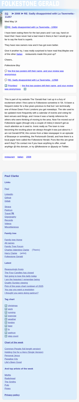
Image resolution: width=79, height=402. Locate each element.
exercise (12, 316)
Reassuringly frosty (14, 269)
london (11, 322)
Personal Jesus (12, 355)
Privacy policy (12, 395)
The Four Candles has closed (19, 272)
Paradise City (11, 359)
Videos (8, 223)
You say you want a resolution (19, 289)
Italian (19, 54)
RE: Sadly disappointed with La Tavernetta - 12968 (33, 80)
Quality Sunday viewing (16, 283)
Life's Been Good (13, 362)
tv (9, 329)
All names (9, 243)
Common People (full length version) (23, 349)
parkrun (12, 332)
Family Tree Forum (14, 246)
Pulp (7, 385)
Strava (8, 206)
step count (13, 336)
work (10, 309)
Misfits (8, 375)
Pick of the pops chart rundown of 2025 (24, 286)
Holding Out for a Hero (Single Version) (24, 352)
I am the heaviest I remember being (22, 279)
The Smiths (10, 382)
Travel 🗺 (9, 213)
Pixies (7, 388)
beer (10, 326)
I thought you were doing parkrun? (21, 293)
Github (8, 197)
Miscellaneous (12, 227)
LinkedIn (9, 194)
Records (9, 220)
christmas (13, 305)
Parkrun (8, 210)
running (11, 312)
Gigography (10, 217)
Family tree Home (13, 240)
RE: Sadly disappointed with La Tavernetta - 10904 (32, 27)
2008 (28, 157)
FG (6, 13)
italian (20, 157)
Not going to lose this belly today (21, 276)
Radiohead (10, 378)
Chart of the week (14, 342)
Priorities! (12, 85)
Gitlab (7, 201)
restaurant (10, 157)
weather (12, 319)
